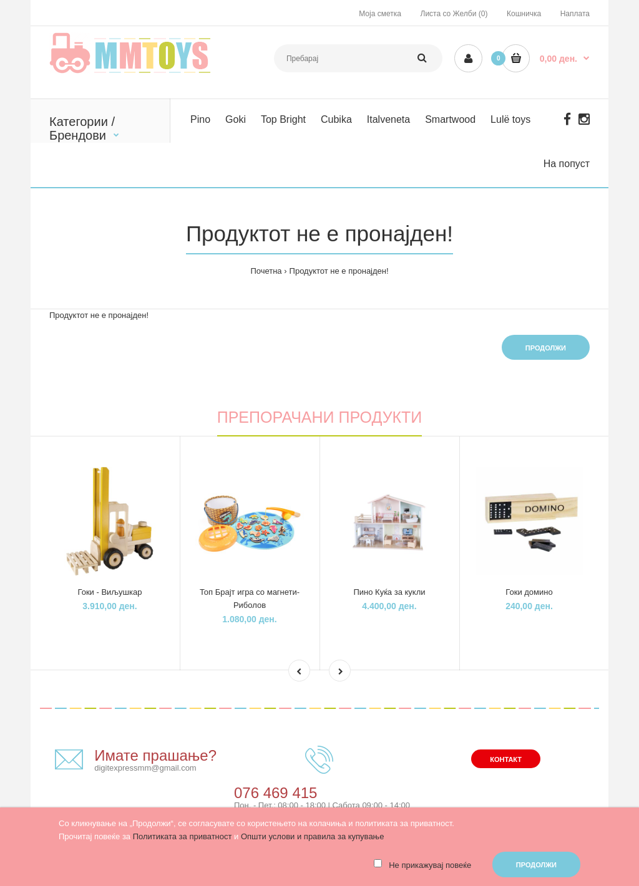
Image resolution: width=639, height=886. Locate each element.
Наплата (575, 13)
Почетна (265, 271)
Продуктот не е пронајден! (339, 271)
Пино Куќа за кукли (389, 592)
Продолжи (545, 348)
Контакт (506, 759)
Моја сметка (380, 13)
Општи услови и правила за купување (312, 836)
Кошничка (524, 13)
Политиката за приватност (182, 836)
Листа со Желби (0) (454, 13)
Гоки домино (528, 592)
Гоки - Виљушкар (110, 592)
